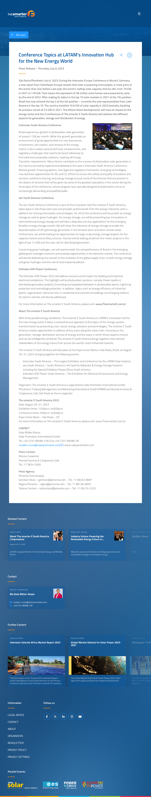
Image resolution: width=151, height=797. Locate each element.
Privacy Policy (17, 750)
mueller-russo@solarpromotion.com (28, 602)
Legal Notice (16, 715)
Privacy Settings (19, 757)
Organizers (15, 736)
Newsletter (16, 743)
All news (17, 35)
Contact (13, 722)
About (12, 729)
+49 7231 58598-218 (21, 605)
